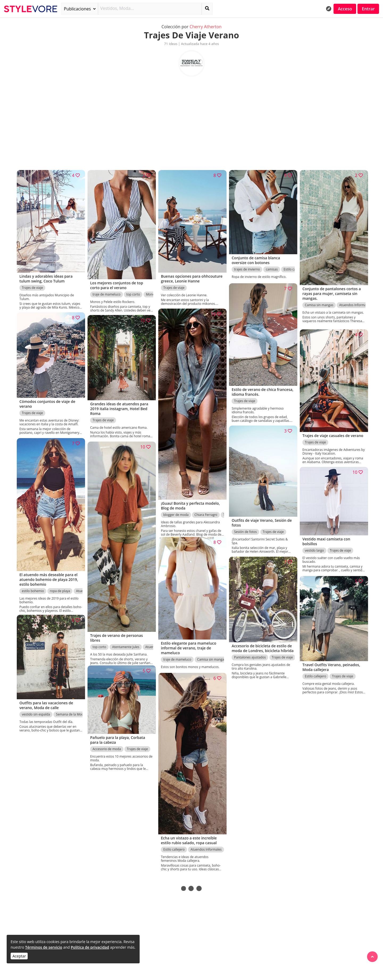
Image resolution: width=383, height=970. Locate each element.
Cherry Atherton (206, 27)
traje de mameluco (106, 291)
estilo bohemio (33, 587)
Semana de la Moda (70, 712)
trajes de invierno (247, 267)
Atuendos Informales (354, 302)
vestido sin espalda (36, 712)
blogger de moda (176, 509)
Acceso (345, 9)
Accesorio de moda (107, 747)
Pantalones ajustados (250, 660)
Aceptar (19, 956)
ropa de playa (60, 587)
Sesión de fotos (245, 529)
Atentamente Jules (125, 642)
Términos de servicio (43, 947)
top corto (133, 291)
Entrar (368, 9)
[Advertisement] (191, 121)
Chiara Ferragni (205, 509)
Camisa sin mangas (319, 302)
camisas (272, 267)
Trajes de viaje (32, 285)
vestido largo (314, 548)
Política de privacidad (90, 947)
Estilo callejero (315, 674)
